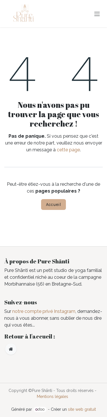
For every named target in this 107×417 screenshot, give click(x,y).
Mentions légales (52, 396)
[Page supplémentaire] (11, 349)
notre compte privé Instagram (43, 311)
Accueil (53, 204)
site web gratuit (82, 409)
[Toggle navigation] (97, 13)
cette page (68, 149)
